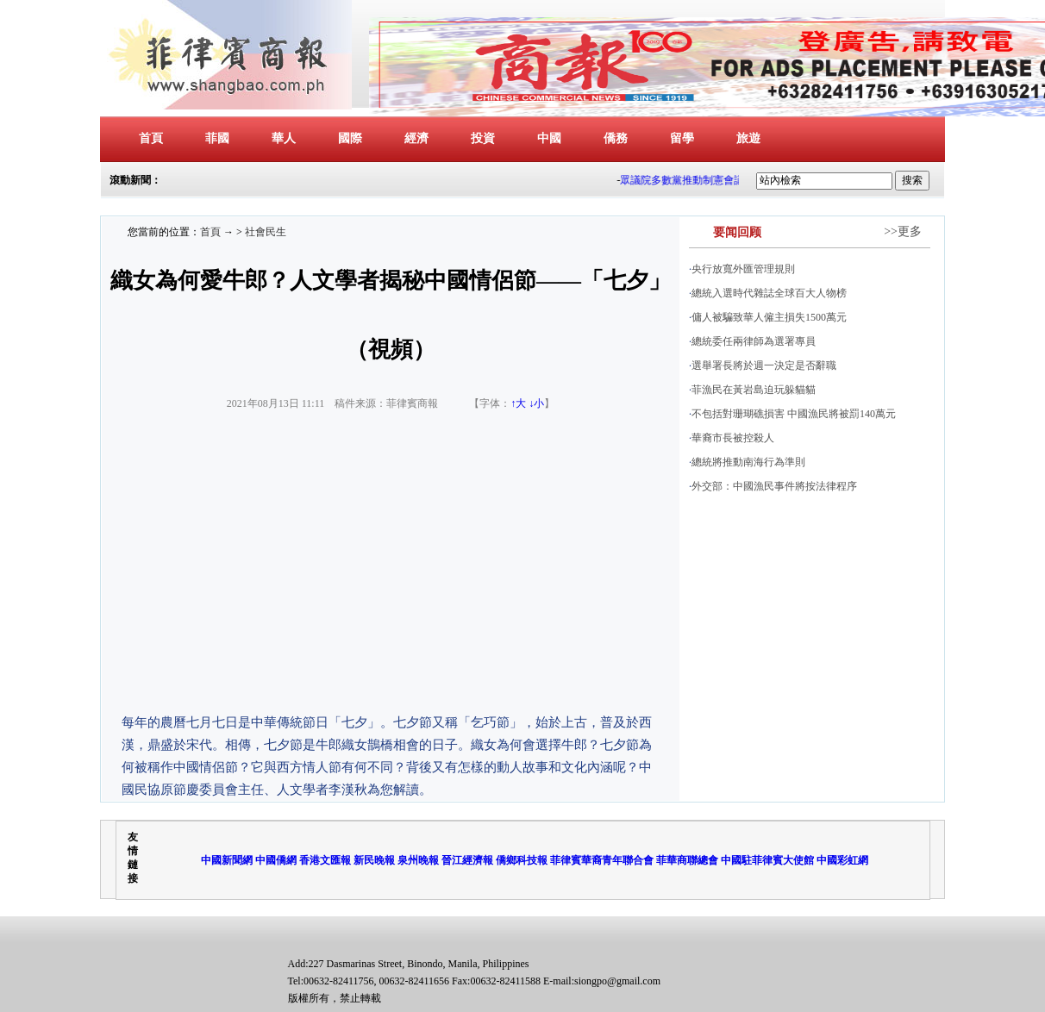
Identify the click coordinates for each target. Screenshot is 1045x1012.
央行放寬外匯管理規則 (743, 269)
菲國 (217, 138)
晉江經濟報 (467, 860)
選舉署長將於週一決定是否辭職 (763, 365)
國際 (350, 138)
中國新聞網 (227, 860)
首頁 (151, 138)
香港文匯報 (325, 860)
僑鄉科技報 (522, 860)
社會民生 (265, 232)
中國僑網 (276, 860)
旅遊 (748, 138)
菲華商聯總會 (687, 860)
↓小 (536, 403)
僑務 (616, 138)
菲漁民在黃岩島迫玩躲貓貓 (753, 390)
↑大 (518, 403)
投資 (483, 138)
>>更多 (903, 231)
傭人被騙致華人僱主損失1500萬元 (769, 317)
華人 (284, 138)
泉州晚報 (418, 860)
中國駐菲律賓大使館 (767, 860)
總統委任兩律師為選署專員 (753, 341)
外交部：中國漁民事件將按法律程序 (774, 486)
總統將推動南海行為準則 (748, 462)
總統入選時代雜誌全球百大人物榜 (769, 293)
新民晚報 (374, 860)
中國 (549, 138)
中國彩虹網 (842, 860)
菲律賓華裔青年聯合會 (602, 860)
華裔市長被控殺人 (732, 438)
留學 (682, 138)
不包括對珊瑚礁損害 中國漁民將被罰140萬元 (793, 414)
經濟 (416, 138)
